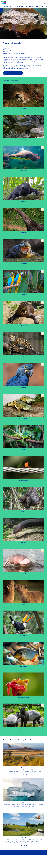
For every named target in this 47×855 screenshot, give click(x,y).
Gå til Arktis (23, 809)
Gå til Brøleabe (23, 204)
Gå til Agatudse (23, 111)
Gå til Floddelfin (23, 576)
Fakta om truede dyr (6, 6)
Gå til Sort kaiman (23, 266)
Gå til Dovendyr (23, 514)
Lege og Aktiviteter (33, 6)
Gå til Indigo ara (23, 390)
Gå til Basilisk (23, 452)
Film (26, 6)
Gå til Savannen (24, 774)
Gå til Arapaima (23, 173)
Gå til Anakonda (23, 142)
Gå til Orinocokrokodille (23, 421)
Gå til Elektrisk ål (23, 545)
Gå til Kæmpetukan (23, 638)
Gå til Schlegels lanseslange (23, 700)
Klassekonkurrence (18, 6)
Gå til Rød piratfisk (23, 669)
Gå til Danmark (23, 845)
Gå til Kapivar (23, 607)
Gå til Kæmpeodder (23, 328)
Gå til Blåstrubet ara (23, 297)
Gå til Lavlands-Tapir (23, 731)
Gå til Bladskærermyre (23, 483)
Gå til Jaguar (23, 359)
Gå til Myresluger (23, 235)
